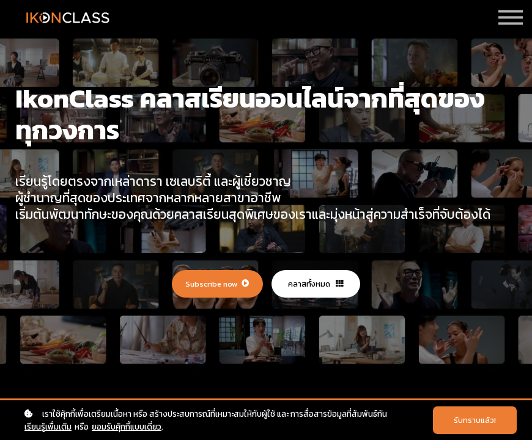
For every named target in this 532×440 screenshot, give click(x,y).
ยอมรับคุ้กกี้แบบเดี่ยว (126, 426)
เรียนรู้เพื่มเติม (48, 426)
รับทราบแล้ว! (475, 420)
